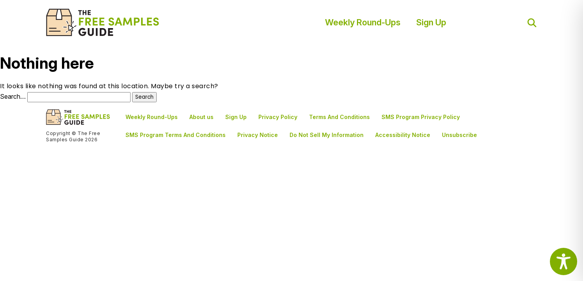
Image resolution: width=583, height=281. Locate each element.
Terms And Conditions (339, 117)
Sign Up (431, 22)
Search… (13, 96)
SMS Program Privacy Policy (421, 117)
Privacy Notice (257, 135)
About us (201, 117)
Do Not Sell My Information (327, 135)
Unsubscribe (459, 135)
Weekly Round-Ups (363, 22)
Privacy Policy (277, 117)
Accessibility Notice (402, 135)
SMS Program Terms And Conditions (175, 135)
